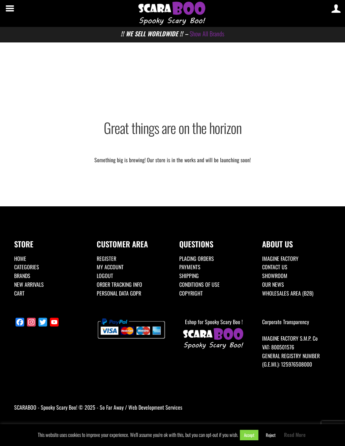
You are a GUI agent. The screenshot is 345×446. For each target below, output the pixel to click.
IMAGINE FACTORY (280, 258)
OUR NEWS (273, 284)
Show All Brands (207, 33)
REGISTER (106, 258)
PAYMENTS (189, 267)
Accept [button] (249, 435)
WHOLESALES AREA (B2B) (287, 293)
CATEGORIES (26, 267)
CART (19, 293)
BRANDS (22, 276)
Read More (295, 434)
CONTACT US (274, 267)
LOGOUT (105, 276)
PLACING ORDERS (196, 258)
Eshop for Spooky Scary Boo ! (213, 334)
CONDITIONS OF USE (199, 284)
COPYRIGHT (191, 293)
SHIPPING (189, 276)
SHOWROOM (274, 276)
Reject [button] (271, 435)
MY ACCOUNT (110, 267)
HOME (20, 258)
